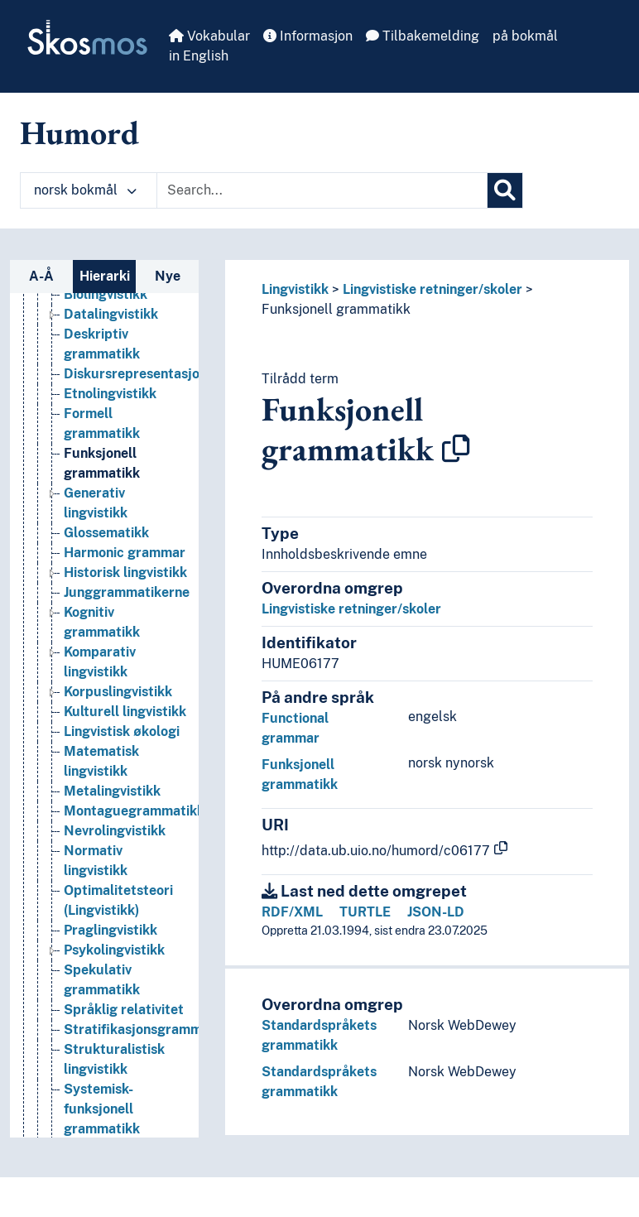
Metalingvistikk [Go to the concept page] (112, 791)
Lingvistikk (295, 289)
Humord (79, 132)
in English (198, 56)
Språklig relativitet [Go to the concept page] (124, 1009)
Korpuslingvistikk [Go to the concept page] (118, 692)
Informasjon (308, 36)
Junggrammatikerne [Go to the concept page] (127, 592)
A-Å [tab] (41, 276)
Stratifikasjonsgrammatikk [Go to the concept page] (148, 1029)
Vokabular (209, 36)
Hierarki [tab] (104, 276)
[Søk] (505, 190)
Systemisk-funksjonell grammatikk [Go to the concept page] (102, 1109)
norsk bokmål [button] (85, 190)
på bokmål (525, 36)
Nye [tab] (167, 276)
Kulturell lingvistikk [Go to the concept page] (125, 711)
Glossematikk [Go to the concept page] (106, 533)
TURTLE (365, 912)
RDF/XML (292, 912)
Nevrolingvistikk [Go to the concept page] (115, 831)
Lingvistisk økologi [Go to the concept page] (122, 731)
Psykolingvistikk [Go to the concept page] (114, 950)
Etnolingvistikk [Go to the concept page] (110, 394)
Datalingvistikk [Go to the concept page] (111, 314)
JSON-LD (435, 912)
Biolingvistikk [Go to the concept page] (105, 294)
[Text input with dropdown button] (322, 190)
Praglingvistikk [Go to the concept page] (110, 930)
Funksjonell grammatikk (336, 309)
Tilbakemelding (422, 36)
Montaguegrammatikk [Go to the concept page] (134, 811)
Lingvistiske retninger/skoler (432, 289)
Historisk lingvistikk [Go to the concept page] (125, 572)
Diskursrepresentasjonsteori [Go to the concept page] (153, 374)
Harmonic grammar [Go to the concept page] (124, 552)
